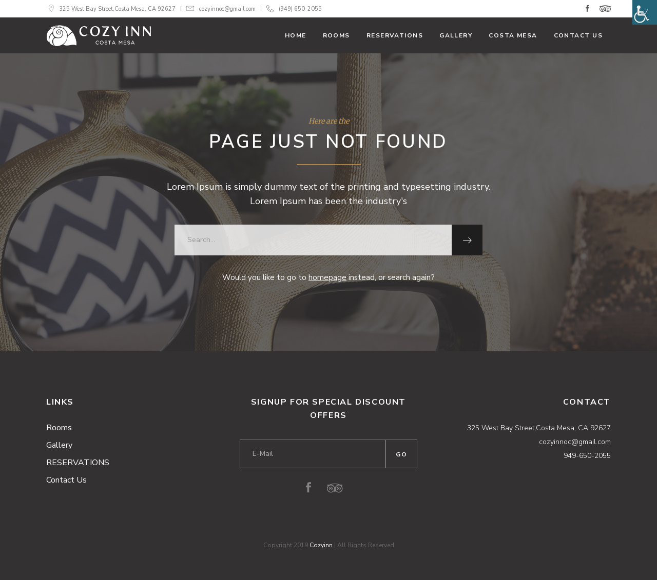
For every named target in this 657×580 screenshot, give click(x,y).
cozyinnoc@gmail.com (227, 9)
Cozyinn (321, 545)
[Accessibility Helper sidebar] (644, 12)
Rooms (59, 427)
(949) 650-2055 (300, 9)
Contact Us (66, 480)
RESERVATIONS (77, 462)
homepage (327, 277)
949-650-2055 (587, 456)
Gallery (59, 445)
